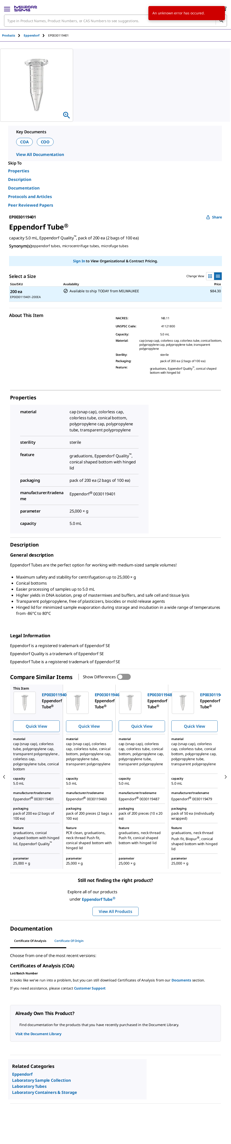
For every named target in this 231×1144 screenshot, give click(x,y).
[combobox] (115, 20)
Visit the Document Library (38, 1033)
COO (45, 142)
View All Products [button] (115, 911)
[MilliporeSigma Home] (25, 9)
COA (24, 142)
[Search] (221, 21)
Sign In (79, 261)
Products (8, 35)
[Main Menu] (7, 8)
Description (19, 179)
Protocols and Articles (30, 196)
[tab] (13, 35)
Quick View (36, 726)
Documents (181, 980)
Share (214, 217)
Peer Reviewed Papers (30, 205)
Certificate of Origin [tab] (69, 941)
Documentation (24, 188)
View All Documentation (40, 154)
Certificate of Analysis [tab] (30, 941)
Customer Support (90, 988)
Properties (18, 171)
